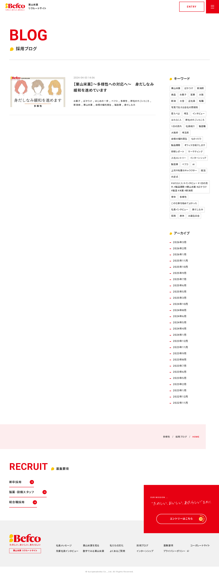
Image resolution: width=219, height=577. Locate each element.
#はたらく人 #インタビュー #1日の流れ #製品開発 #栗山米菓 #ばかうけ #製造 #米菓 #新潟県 (189, 187)
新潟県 (200, 88)
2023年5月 (179, 378)
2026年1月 (179, 254)
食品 (173, 94)
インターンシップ (198, 158)
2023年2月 (179, 384)
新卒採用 (15, 482)
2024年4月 (179, 328)
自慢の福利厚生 (179, 139)
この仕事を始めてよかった (184, 203)
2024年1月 (179, 334)
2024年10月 (180, 304)
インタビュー (198, 113)
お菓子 (183, 94)
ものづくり (196, 139)
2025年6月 (179, 285)
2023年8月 (179, 359)
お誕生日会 (193, 216)
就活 (203, 170)
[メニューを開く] (212, 6)
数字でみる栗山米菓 (93, 551)
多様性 (183, 197)
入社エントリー (178, 158)
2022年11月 (180, 402)
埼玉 (186, 113)
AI (193, 164)
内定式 (174, 177)
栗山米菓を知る (91, 545)
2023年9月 (179, 353)
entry (192, 6)
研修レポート (177, 151)
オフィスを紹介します (194, 145)
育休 (173, 197)
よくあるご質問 (117, 551)
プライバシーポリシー (174, 551)
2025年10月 (180, 266)
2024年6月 (179, 316)
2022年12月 (180, 396)
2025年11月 (180, 260)
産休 (182, 216)
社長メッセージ (64, 545)
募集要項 (168, 545)
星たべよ (175, 113)
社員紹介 (190, 126)
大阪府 (174, 132)
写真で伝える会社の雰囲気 (184, 107)
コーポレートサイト (200, 545)
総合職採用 (16, 502)
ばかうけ (188, 88)
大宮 (182, 101)
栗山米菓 (175, 88)
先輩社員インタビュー (67, 551)
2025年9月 (179, 273)
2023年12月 (180, 341)
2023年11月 (180, 347)
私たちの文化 (117, 545)
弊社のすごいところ (194, 120)
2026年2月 (179, 248)
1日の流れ (176, 126)
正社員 (191, 101)
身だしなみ (197, 209)
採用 (173, 216)
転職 (201, 101)
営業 (192, 94)
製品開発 (175, 145)
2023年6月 (179, 371)
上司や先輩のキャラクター (184, 170)
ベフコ (185, 164)
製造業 (174, 164)
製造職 (202, 126)
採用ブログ (181, 437)
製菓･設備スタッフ (21, 492)
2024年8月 (179, 310)
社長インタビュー (179, 209)
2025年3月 (179, 297)
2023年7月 (179, 365)
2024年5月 (179, 322)
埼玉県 (185, 132)
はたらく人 (176, 120)
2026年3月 (179, 242)
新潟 (173, 101)
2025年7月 (179, 279)
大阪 (201, 94)
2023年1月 (179, 390)
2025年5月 (179, 291)
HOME (195, 437)
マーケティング (195, 151)
